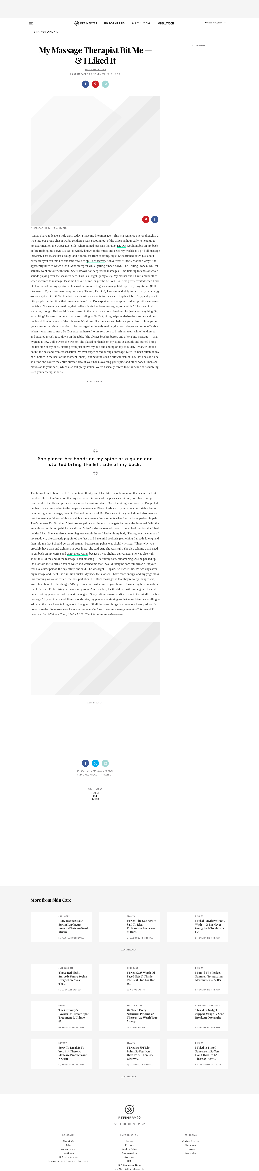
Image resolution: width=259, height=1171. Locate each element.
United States (190, 1099)
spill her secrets (95, 218)
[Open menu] (31, 22)
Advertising (68, 1107)
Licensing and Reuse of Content (68, 1118)
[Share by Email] (105, 84)
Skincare (83, 732)
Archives (129, 1115)
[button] (210, 26)
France (191, 1107)
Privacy (129, 1103)
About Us (68, 1099)
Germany (190, 1103)
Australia (190, 1111)
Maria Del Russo (95, 70)
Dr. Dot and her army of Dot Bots (90, 470)
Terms (129, 1099)
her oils (39, 465)
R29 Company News (129, 1122)
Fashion (108, 732)
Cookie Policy (129, 1107)
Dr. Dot (121, 203)
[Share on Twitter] (95, 720)
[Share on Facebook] (85, 84)
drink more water (77, 511)
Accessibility (129, 1111)
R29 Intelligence (68, 1115)
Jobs (68, 1103)
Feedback (68, 1111)
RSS (129, 1118)
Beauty (96, 732)
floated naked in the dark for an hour (89, 269)
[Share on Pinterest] (95, 84)
